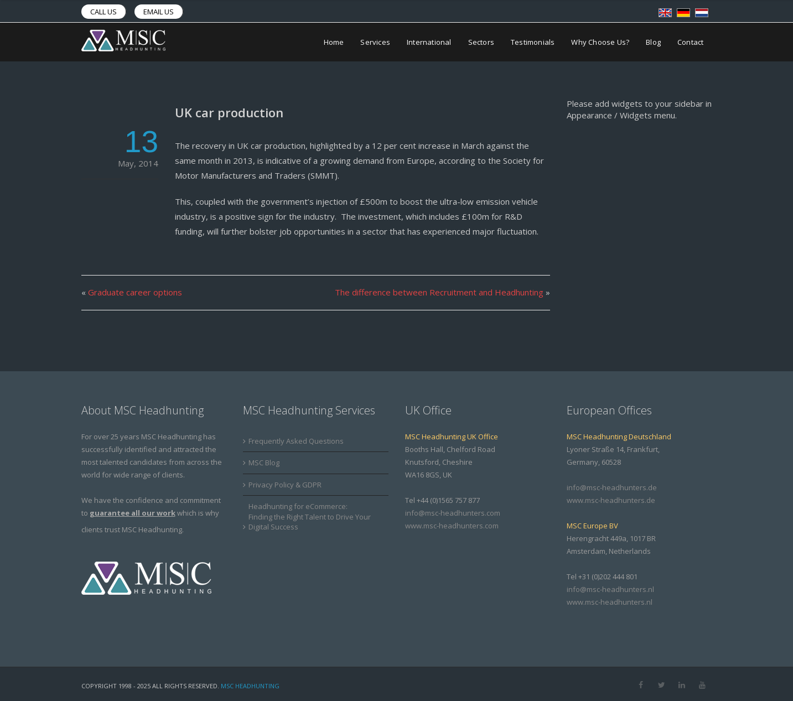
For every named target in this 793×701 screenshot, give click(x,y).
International (429, 42)
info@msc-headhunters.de (612, 487)
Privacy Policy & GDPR (285, 485)
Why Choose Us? (600, 42)
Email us (158, 12)
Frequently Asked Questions (296, 441)
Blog (653, 42)
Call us (103, 12)
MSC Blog (263, 463)
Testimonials (532, 42)
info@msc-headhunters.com (452, 513)
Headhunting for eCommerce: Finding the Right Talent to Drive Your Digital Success (309, 516)
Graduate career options (135, 292)
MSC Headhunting (250, 686)
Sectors (481, 42)
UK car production (229, 112)
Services (375, 42)
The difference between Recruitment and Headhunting (439, 292)
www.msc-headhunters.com (452, 526)
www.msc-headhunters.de (611, 500)
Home (334, 42)
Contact (690, 42)
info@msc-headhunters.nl (610, 589)
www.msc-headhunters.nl (609, 602)
